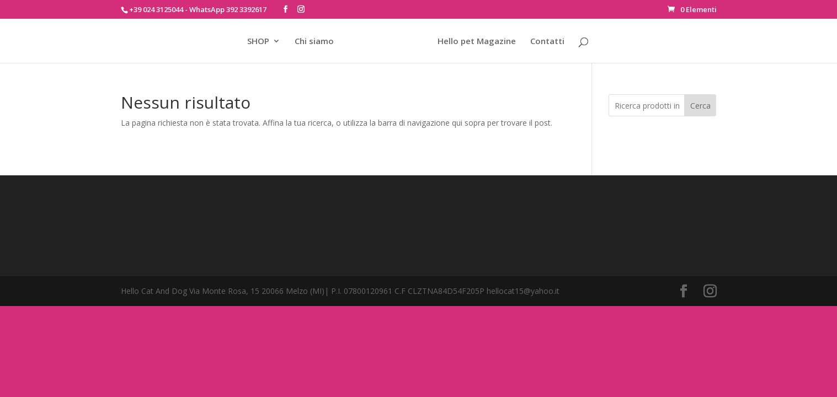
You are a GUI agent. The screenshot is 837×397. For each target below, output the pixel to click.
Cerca (700, 105)
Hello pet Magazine (477, 41)
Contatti (547, 41)
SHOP (258, 41)
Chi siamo (314, 41)
